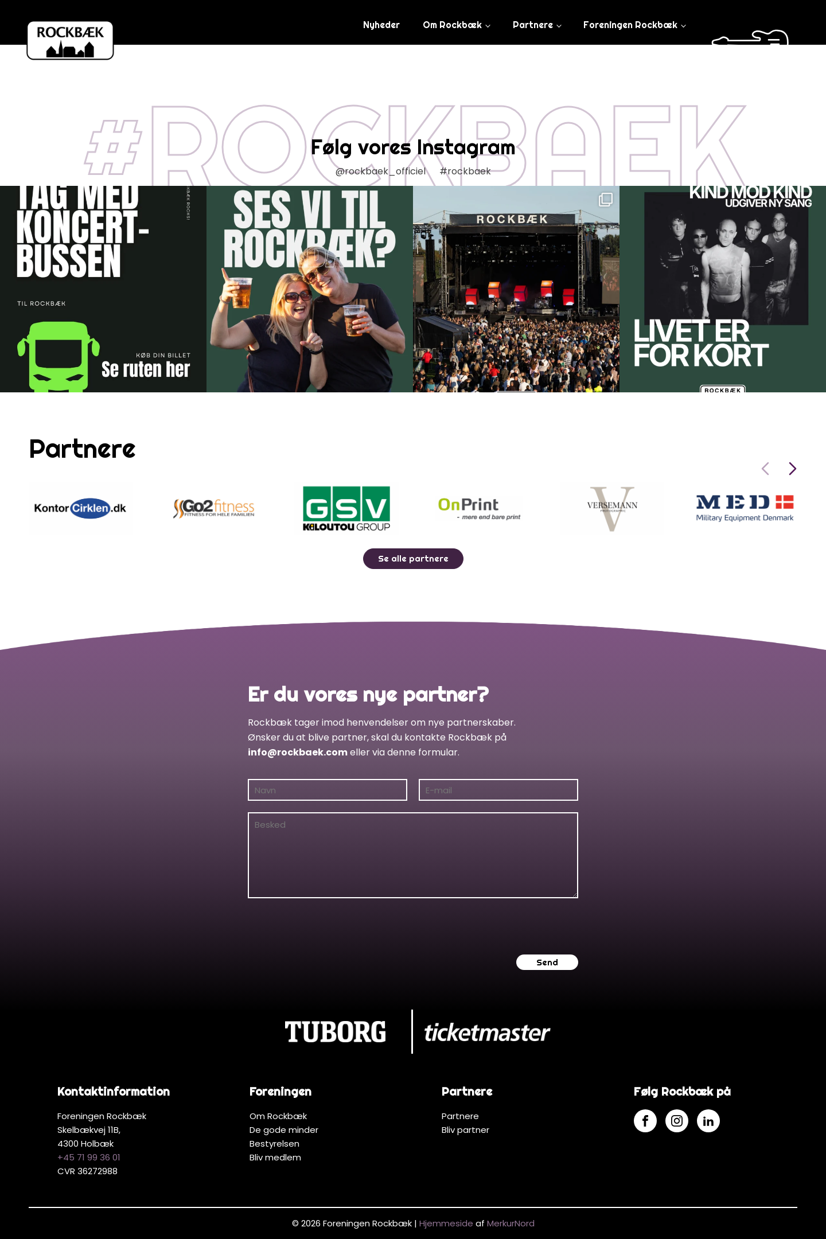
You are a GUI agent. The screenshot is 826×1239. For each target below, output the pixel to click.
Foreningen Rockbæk (630, 24)
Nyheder (381, 24)
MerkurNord (511, 1223)
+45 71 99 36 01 (88, 1157)
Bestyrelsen (274, 1143)
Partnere (533, 24)
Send (547, 962)
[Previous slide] (765, 468)
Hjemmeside (446, 1223)
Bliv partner (465, 1130)
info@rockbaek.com (298, 752)
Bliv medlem (275, 1157)
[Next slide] (792, 468)
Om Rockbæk (452, 24)
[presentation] (335, 926)
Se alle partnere (413, 558)
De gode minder (284, 1130)
